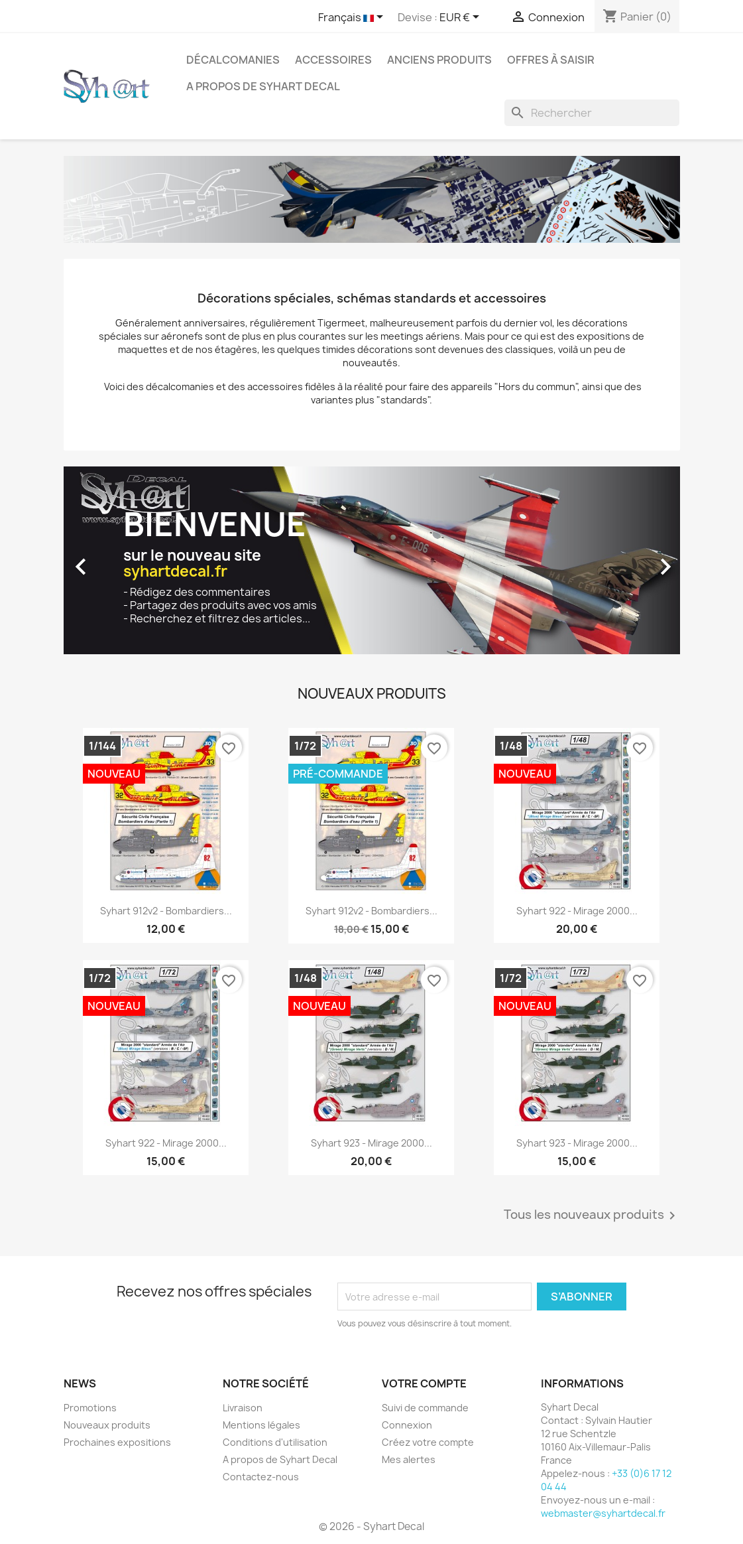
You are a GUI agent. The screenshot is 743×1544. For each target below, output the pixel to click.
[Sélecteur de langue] (353, 18)
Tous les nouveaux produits (592, 1216)
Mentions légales (261, 1425)
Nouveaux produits (107, 1425)
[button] (110, 560)
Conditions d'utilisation (275, 1442)
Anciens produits (439, 59)
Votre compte (424, 1383)
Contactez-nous (261, 1476)
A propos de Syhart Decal (263, 86)
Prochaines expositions (117, 1442)
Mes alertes (408, 1459)
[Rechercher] (591, 113)
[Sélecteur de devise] (461, 18)
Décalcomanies (233, 59)
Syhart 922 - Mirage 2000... (577, 910)
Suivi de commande (425, 1407)
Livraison (242, 1407)
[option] (372, 560)
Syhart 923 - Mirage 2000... (371, 1143)
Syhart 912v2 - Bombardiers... (166, 910)
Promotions (90, 1407)
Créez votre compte (428, 1442)
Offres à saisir (551, 59)
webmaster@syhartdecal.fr (603, 1513)
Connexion (407, 1425)
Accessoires (333, 59)
